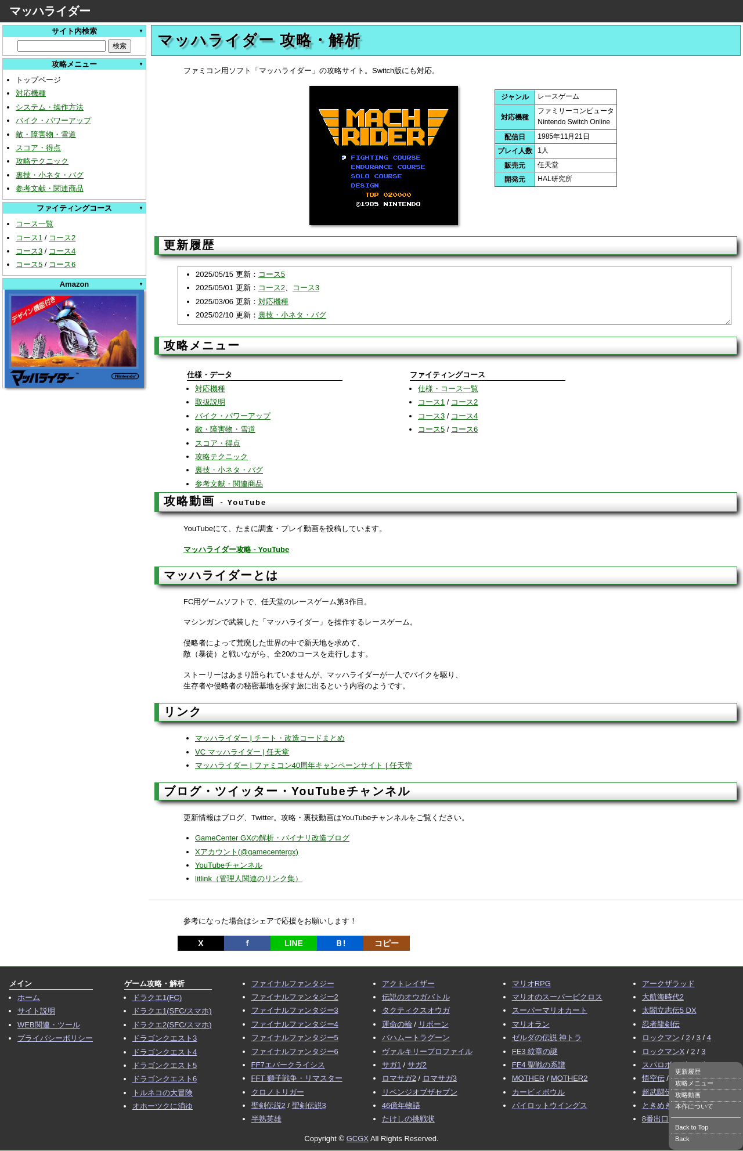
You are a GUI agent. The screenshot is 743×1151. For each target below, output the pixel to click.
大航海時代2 (663, 997)
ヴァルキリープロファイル (427, 1051)
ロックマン (661, 1037)
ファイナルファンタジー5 (294, 1037)
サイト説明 (36, 1010)
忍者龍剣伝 (661, 1024)
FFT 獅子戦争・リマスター (296, 1078)
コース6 (62, 264)
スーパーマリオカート (549, 1010)
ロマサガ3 (440, 1078)
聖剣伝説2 (268, 1105)
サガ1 (391, 1064)
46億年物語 (401, 1105)
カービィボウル (538, 1092)
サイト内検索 (74, 31)
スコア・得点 (38, 147)
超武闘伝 (657, 1092)
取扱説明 (210, 402)
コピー (386, 943)
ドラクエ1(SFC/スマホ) (172, 1010)
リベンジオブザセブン (419, 1092)
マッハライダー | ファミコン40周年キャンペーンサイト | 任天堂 (303, 765)
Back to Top (691, 1127)
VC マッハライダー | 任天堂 (242, 752)
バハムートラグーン (416, 1037)
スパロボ (657, 1064)
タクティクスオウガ (416, 1010)
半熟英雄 (266, 1118)
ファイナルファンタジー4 (294, 1024)
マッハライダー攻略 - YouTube (236, 549)
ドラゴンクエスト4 (164, 1052)
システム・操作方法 (50, 107)
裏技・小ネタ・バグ (50, 175)
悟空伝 (653, 1078)
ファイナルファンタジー (292, 983)
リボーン (434, 1024)
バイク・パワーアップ (53, 120)
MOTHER (528, 1078)
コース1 (29, 237)
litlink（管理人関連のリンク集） (248, 878)
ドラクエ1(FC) (157, 997)
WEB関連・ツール (48, 1024)
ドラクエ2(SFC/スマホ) (172, 1024)
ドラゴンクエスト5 (164, 1065)
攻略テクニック (42, 161)
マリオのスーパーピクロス (557, 997)
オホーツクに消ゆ (162, 1106)
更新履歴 (688, 1071)
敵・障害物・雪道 (46, 134)
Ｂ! (340, 943)
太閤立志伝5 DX (669, 1010)
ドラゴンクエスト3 (164, 1038)
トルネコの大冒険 (162, 1092)
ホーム (28, 997)
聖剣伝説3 (309, 1105)
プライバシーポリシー (55, 1038)
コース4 (62, 251)
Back (682, 1138)
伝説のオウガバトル (416, 997)
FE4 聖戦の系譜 (538, 1064)
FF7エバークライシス (288, 1064)
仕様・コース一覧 (448, 388)
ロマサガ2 (399, 1078)
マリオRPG (531, 983)
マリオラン (531, 1024)
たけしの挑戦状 (408, 1118)
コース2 (62, 237)
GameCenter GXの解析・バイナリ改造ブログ (272, 838)
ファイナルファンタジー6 (294, 1051)
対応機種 (31, 93)
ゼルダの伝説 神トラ (547, 1037)
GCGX (358, 1138)
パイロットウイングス (549, 1105)
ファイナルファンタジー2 (294, 997)
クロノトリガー (277, 1092)
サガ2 (417, 1064)
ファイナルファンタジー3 (294, 1010)
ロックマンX (663, 1051)
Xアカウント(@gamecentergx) (246, 851)
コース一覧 (34, 223)
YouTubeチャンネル (228, 865)
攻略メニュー (694, 1083)
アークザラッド (668, 983)
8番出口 (655, 1118)
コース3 (29, 251)
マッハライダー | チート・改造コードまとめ (270, 738)
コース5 (29, 264)
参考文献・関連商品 (50, 188)
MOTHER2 (569, 1078)
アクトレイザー (408, 983)
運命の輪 (397, 1024)
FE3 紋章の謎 (535, 1051)
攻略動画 (688, 1094)
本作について (694, 1106)
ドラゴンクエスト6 (164, 1078)
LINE (293, 943)
